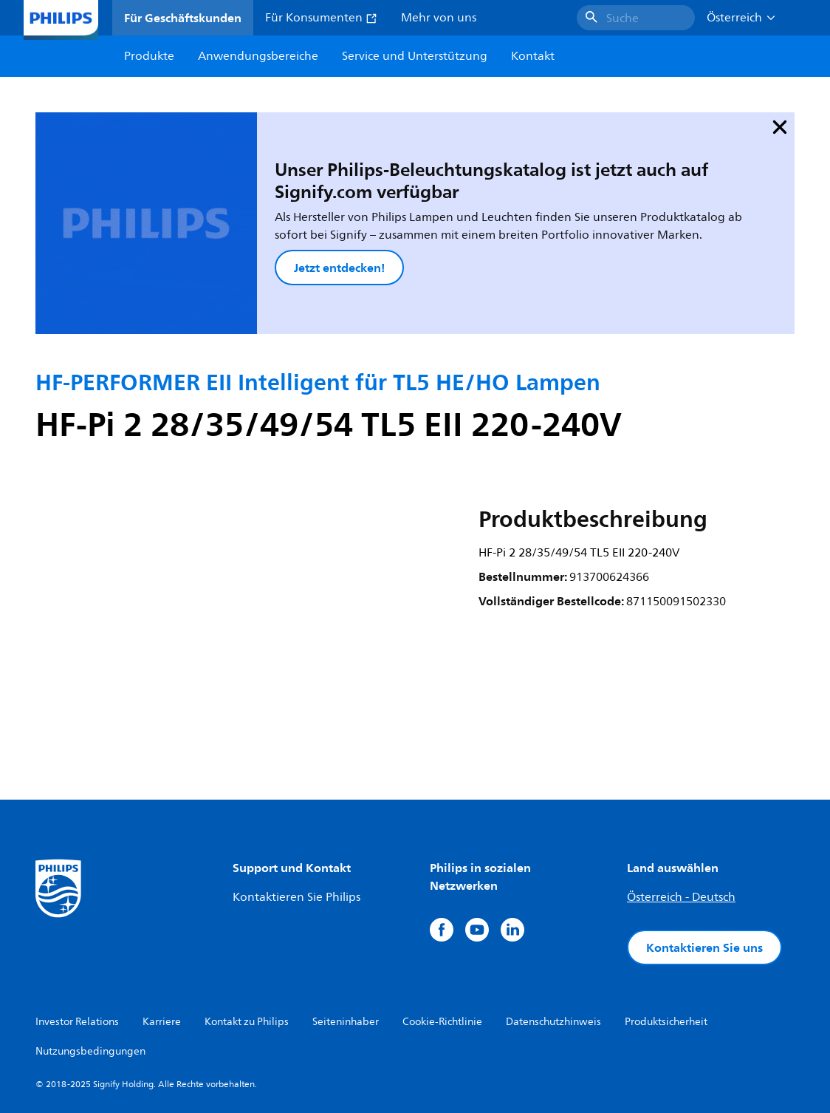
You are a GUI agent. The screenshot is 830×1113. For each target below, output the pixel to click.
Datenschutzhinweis (553, 965)
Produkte (149, 56)
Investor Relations (77, 965)
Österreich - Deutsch (681, 841)
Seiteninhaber (345, 965)
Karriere (162, 965)
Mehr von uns (438, 18)
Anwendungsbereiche (258, 56)
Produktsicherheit (666, 965)
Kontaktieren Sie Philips (296, 841)
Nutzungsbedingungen (90, 995)
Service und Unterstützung (414, 56)
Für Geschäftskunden (182, 18)
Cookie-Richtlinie (442, 965)
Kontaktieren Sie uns (704, 891)
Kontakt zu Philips (247, 965)
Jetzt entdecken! (283, 239)
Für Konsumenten (321, 18)
